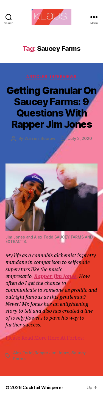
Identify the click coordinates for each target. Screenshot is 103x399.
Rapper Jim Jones (52, 352)
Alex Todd (23, 352)
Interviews (63, 76)
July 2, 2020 (80, 138)
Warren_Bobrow (39, 138)
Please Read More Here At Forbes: (44, 338)
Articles (36, 76)
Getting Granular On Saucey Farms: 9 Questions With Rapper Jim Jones (51, 107)
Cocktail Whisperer (43, 387)
